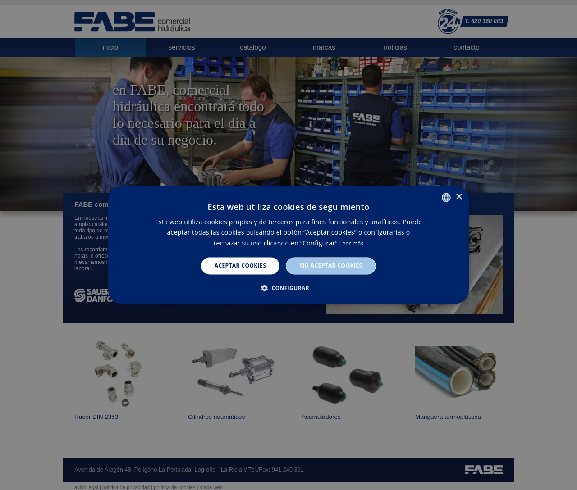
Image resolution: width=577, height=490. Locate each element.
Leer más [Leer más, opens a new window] (351, 243)
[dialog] (288, 245)
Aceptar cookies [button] (240, 265)
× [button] (458, 197)
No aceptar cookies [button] (331, 265)
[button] (288, 288)
